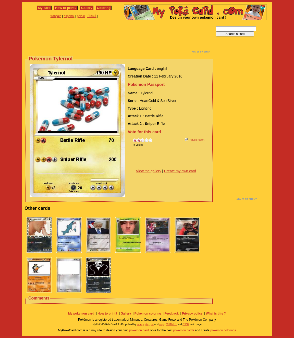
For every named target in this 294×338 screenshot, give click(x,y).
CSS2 (185, 324)
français (56, 16)
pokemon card (139, 330)
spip (161, 324)
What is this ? (216, 313)
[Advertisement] (119, 37)
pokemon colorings (223, 330)
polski (81, 16)
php (147, 324)
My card (44, 8)
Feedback (171, 313)
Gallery (86, 8)
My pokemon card (81, 313)
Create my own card (180, 171)
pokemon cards (183, 330)
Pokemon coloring (147, 313)
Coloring (104, 8)
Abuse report (197, 139)
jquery (140, 324)
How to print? (66, 8)
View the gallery (148, 171)
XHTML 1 (171, 324)
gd (152, 324)
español (69, 16)
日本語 (91, 16)
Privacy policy (192, 313)
